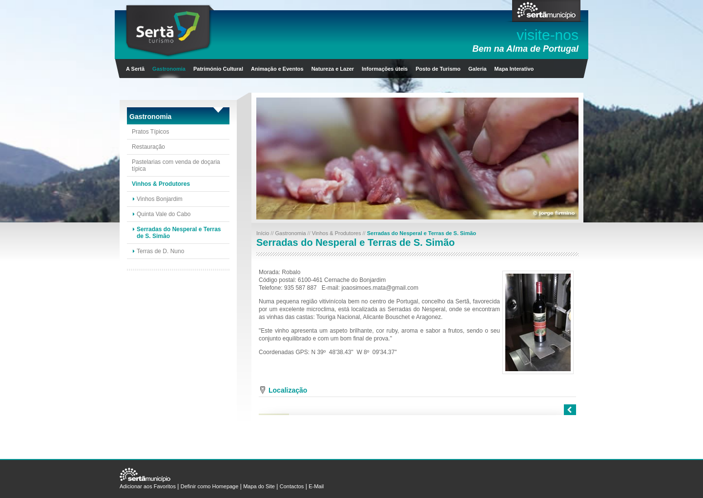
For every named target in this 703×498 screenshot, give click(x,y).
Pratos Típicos (150, 131)
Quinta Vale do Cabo (164, 214)
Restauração (148, 146)
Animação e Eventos (277, 69)
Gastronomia (169, 69)
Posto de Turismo (437, 69)
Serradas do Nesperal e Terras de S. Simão (179, 232)
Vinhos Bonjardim (160, 199)
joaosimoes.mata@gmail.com (379, 287)
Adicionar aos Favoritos (148, 486)
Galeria (477, 69)
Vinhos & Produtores (161, 183)
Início (263, 233)
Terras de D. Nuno (160, 251)
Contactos (292, 486)
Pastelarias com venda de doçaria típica (176, 165)
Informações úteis (385, 69)
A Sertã (135, 69)
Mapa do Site (259, 486)
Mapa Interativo (514, 69)
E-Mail (316, 486)
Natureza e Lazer (332, 69)
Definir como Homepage (210, 486)
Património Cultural (218, 69)
